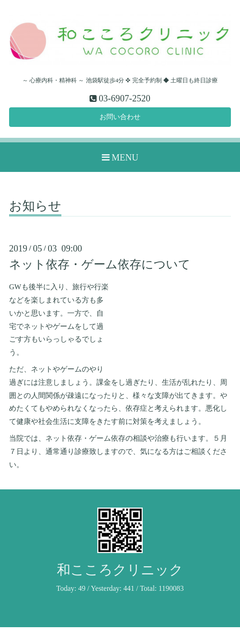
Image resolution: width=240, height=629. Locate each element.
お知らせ (35, 208)
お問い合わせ (120, 118)
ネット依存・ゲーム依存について (99, 266)
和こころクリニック (120, 571)
